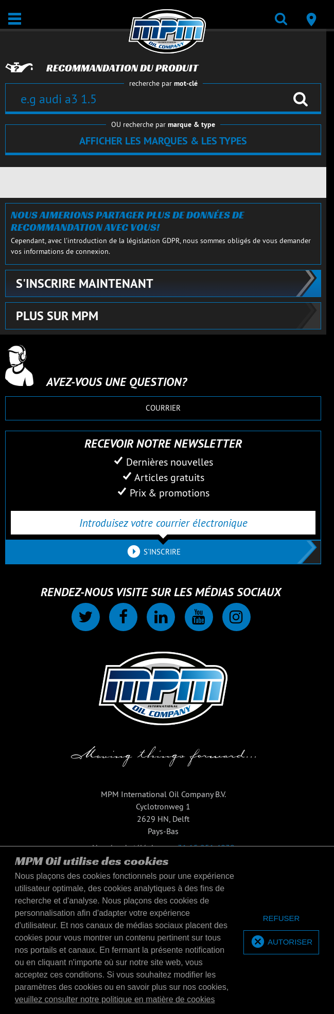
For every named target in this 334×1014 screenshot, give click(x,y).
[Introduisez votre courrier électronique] (163, 522)
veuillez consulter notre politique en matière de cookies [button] (115, 999)
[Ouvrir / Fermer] (14, 19)
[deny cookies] (281, 919)
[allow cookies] (281, 942)
